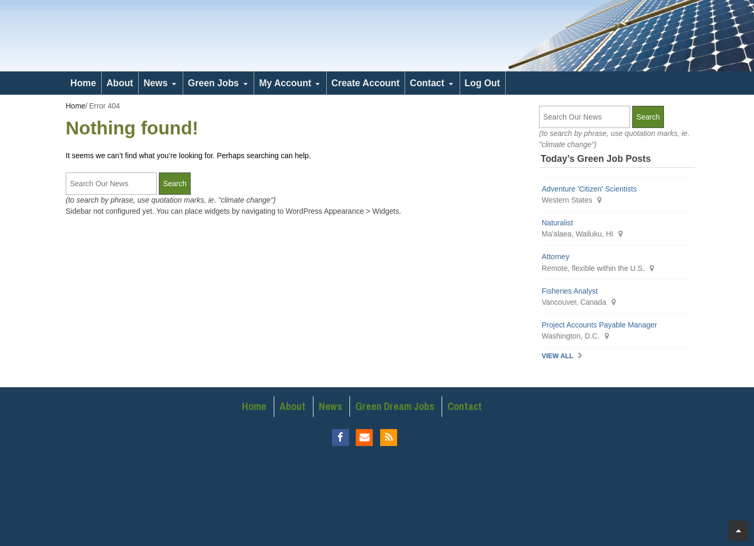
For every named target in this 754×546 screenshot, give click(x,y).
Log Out (482, 83)
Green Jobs (213, 83)
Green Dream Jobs (394, 406)
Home (83, 83)
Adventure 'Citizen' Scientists (589, 189)
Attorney (555, 256)
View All (557, 356)
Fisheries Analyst (570, 291)
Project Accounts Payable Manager (599, 325)
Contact (427, 83)
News (155, 83)
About (119, 83)
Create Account (365, 83)
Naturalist (557, 223)
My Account (285, 83)
